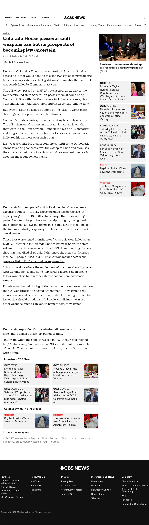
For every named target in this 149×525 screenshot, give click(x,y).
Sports (138, 25)
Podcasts (95, 485)
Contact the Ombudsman (134, 504)
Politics (67, 25)
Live (35, 17)
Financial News (8, 487)
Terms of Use (67, 494)
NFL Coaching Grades (12, 497)
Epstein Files (17, 25)
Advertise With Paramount (135, 485)
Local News (21, 18)
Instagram (36, 490)
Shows (46, 18)
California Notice (69, 485)
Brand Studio (97, 494)
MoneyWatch (97, 25)
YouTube (35, 481)
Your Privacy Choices (71, 490)
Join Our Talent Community (129, 490)
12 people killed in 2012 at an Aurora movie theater (47, 257)
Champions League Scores (10, 492)
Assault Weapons (18, 432)
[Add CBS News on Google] (17, 62)
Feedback (127, 500)
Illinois (19, 104)
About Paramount (130, 481)
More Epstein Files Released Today (10, 482)
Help (124, 495)
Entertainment (114, 25)
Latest (7, 18)
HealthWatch (80, 25)
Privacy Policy (68, 481)
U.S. (5, 25)
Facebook (36, 485)
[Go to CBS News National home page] (74, 17)
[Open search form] (144, 17)
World (57, 25)
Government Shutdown (39, 25)
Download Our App (101, 490)
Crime (128, 25)
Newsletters (97, 481)
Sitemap (95, 498)
